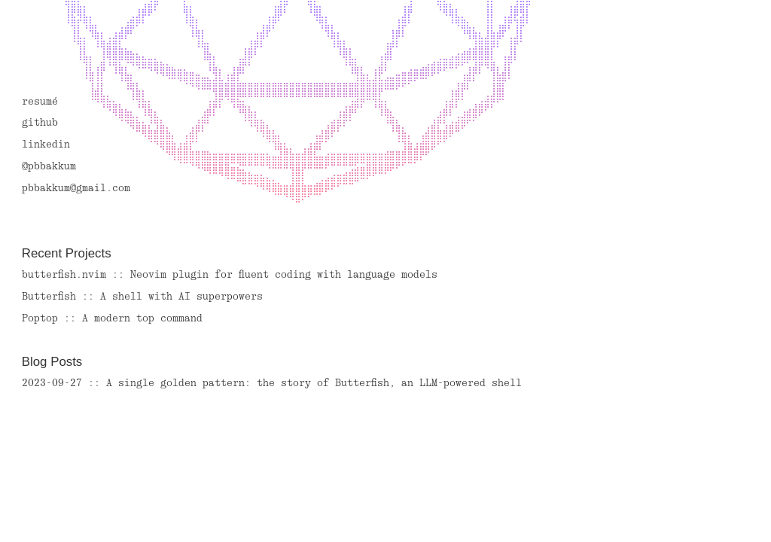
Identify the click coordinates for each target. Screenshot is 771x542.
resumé (40, 102)
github (40, 123)
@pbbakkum (49, 167)
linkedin (46, 145)
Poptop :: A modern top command (112, 319)
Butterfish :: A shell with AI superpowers (142, 297)
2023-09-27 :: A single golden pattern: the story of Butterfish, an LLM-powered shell (272, 383)
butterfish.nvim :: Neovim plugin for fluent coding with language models (229, 275)
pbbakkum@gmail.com (76, 188)
